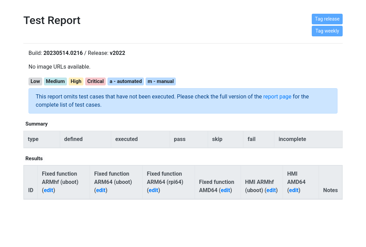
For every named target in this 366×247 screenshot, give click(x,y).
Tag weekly (327, 31)
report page (277, 96)
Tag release (327, 19)
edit (48, 190)
